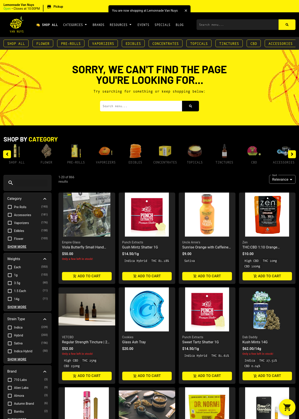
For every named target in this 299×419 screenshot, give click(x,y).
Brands (98, 24)
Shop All (16, 43)
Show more (16, 246)
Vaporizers (103, 43)
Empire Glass (71, 242)
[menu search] (31, 183)
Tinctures (229, 43)
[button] (34, 7)
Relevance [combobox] (280, 179)
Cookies (127, 337)
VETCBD (68, 337)
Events (143, 24)
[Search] (287, 24)
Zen (245, 242)
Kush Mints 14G (255, 342)
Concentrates (165, 43)
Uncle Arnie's (191, 242)
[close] (186, 10)
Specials (162, 24)
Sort (274, 175)
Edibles (133, 43)
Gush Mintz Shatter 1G (140, 247)
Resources (121, 24)
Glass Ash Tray (134, 342)
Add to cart (87, 276)
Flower (42, 43)
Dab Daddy (250, 337)
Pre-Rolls (71, 43)
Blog (180, 24)
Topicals (199, 43)
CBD (253, 43)
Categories (75, 24)
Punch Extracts (132, 242)
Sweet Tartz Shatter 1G (200, 342)
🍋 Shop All (47, 24)
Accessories (280, 43)
